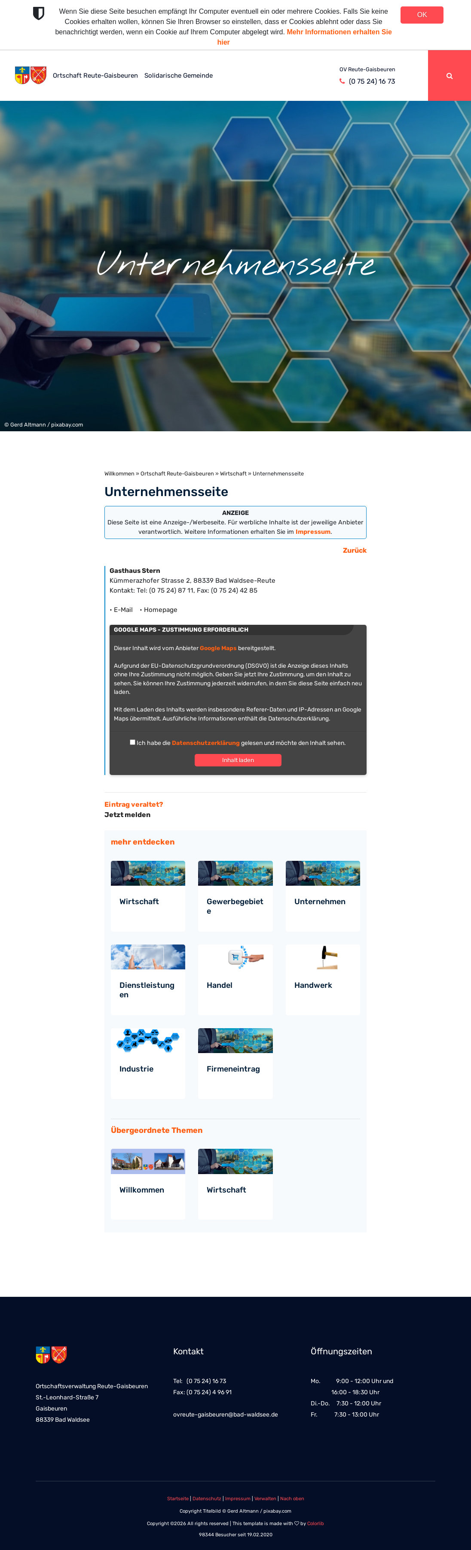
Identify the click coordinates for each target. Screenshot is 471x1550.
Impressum (238, 1499)
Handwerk (313, 985)
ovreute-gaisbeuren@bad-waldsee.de (225, 1414)
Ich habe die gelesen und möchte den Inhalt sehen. (240, 743)
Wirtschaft (233, 473)
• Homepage (158, 610)
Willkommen (119, 473)
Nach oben (292, 1499)
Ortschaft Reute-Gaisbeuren (95, 75)
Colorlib (315, 1523)
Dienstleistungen (146, 990)
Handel (219, 985)
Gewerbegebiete (235, 906)
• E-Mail (124, 610)
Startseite (178, 1499)
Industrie (136, 1069)
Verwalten (265, 1499)
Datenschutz (207, 1499)
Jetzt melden (127, 815)
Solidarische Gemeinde (178, 75)
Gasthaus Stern (135, 571)
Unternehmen (320, 901)
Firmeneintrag (233, 1069)
